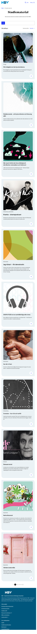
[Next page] (23, 585)
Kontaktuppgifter (5, 608)
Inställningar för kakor (6, 624)
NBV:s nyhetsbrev (5, 615)
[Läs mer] (31, 76)
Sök (26, 2)
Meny (32, 2)
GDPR (2, 622)
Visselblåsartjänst (5, 629)
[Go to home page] (8, 593)
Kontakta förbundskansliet (7, 606)
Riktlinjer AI (3, 627)
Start (2, 8)
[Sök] (3, 23)
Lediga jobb (4, 617)
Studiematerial (8, 8)
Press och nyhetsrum (6, 612)
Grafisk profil (4, 610)
